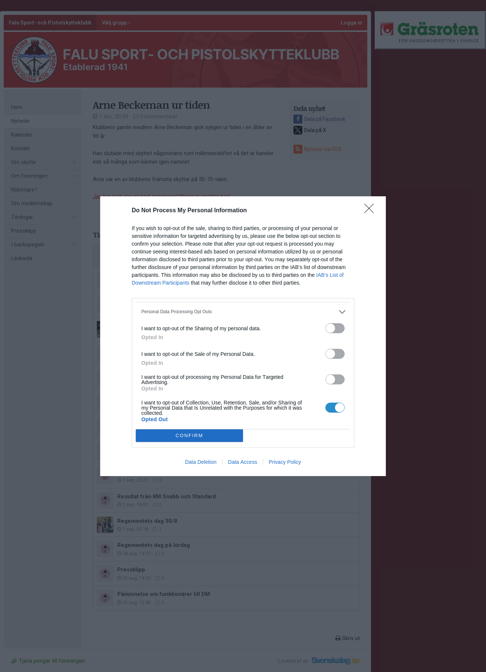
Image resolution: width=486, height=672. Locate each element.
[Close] (371, 211)
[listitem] (243, 312)
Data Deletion (201, 462)
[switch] (335, 328)
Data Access (242, 462)
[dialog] (243, 336)
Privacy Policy (285, 462)
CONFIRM (189, 435)
